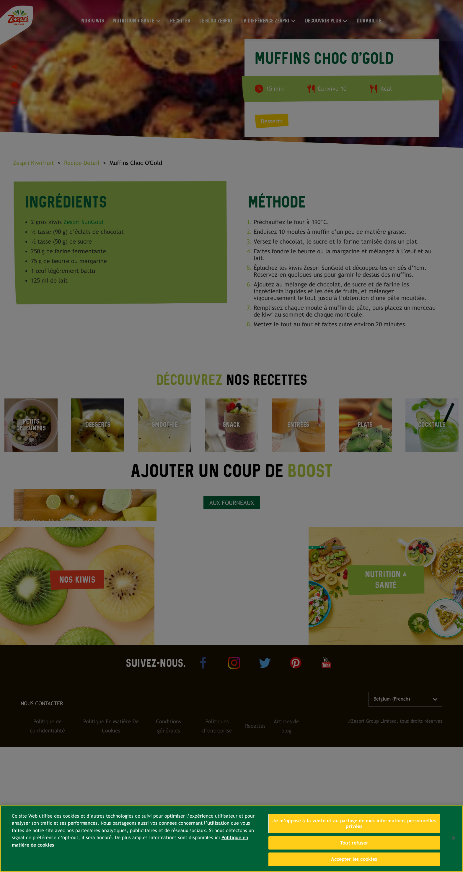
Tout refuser (354, 843)
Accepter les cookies (354, 859)
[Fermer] (453, 838)
